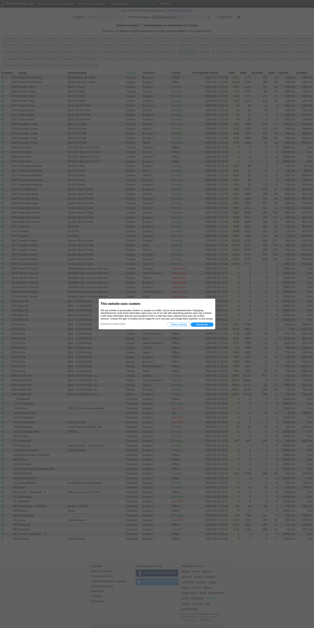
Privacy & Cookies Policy (113, 323)
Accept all (202, 324)
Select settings (179, 324)
